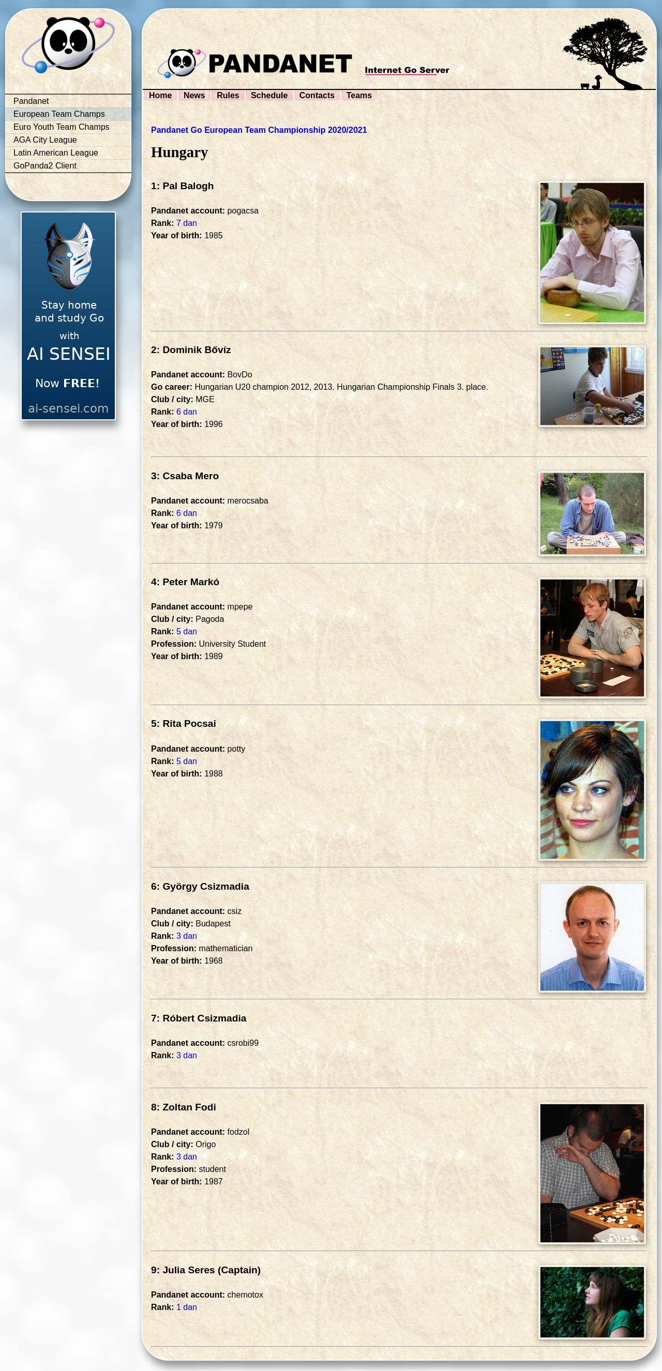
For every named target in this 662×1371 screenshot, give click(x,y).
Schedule (269, 95)
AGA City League (45, 139)
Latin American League (55, 152)
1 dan (186, 1307)
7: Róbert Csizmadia (198, 1018)
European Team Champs (59, 114)
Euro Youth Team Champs (61, 127)
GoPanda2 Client (45, 165)
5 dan (186, 631)
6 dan (186, 411)
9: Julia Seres (183, 1270)
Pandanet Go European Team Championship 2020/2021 (259, 130)
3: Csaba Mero (185, 475)
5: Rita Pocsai (183, 723)
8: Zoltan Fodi (183, 1107)
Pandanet (31, 101)
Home (160, 95)
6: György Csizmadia (200, 886)
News (194, 95)
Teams (359, 95)
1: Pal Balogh (182, 185)
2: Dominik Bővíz (191, 349)
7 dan (186, 223)
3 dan (186, 936)
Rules (228, 95)
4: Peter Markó (185, 581)
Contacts (317, 95)
